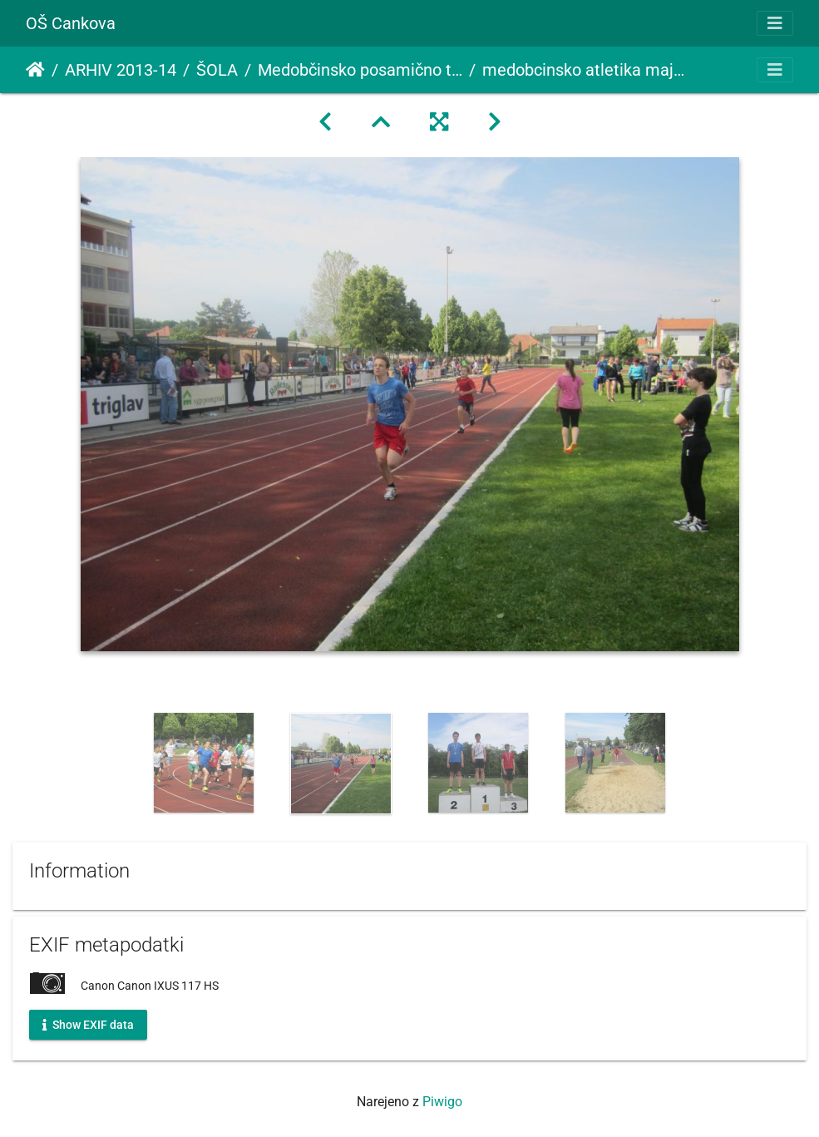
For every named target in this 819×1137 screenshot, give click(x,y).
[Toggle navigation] (775, 23)
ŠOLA (217, 70)
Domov (35, 69)
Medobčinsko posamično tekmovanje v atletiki (360, 70)
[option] (204, 763)
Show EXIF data (88, 1024)
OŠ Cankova (71, 23)
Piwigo (442, 1102)
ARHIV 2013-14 (120, 70)
